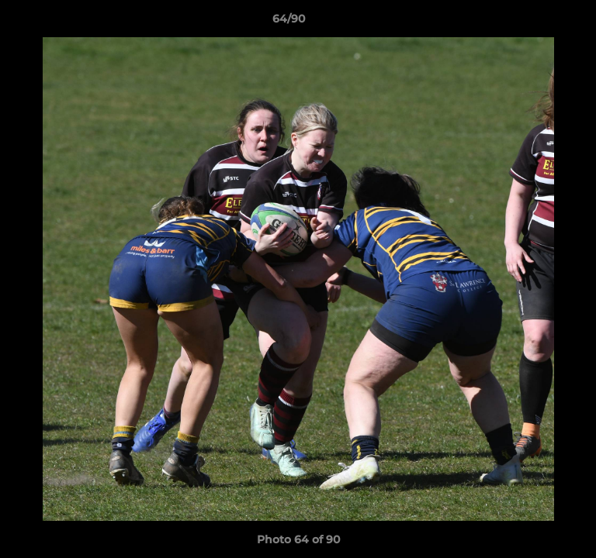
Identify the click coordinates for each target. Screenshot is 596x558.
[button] (540, 22)
